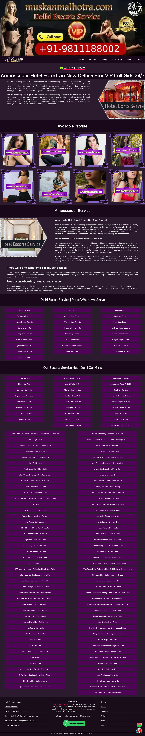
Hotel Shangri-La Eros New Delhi (35, 587)
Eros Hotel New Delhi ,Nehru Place (108, 693)
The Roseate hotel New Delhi (35, 534)
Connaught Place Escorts (72, 345)
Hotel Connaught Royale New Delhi (107, 616)
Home (81, 59)
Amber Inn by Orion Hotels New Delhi (107, 545)
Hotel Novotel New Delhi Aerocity (35, 528)
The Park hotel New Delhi (35, 551)
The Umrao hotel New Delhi (107, 451)
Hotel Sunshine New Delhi (107, 475)
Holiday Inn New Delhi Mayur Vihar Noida (107, 634)
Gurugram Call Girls (24, 390)
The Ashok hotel (35, 640)
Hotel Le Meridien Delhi (107, 663)
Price (129, 59)
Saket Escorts (72, 310)
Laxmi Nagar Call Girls (121, 402)
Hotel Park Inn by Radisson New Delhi (107, 433)
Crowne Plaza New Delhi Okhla (35, 622)
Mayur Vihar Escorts (72, 328)
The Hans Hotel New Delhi (108, 498)
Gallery (104, 59)
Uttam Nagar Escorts (24, 351)
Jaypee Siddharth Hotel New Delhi (108, 469)
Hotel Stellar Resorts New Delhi (108, 516)
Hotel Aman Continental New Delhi (107, 557)
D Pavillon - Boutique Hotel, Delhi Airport (35, 675)
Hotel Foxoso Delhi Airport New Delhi (107, 457)
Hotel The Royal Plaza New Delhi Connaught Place (107, 439)
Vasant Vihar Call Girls (72, 378)
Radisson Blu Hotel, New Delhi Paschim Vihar (35, 598)
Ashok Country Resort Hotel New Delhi (108, 504)
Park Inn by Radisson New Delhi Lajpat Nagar (107, 628)
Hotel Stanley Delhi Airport (107, 622)
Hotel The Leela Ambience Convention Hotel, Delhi (35, 498)
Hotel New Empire (35, 663)
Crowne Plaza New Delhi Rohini (108, 587)
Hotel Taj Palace (35, 439)
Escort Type (117, 59)
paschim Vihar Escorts (121, 351)
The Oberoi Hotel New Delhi (107, 681)
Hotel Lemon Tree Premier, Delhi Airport (35, 669)
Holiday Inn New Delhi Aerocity (107, 486)
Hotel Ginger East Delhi (107, 640)
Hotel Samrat (35, 657)
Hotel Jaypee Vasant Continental (35, 604)
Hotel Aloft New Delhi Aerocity (107, 510)
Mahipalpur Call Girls (24, 407)
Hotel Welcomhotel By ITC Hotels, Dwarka (35, 475)
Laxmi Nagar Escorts (120, 334)
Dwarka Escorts (24, 328)
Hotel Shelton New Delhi (108, 528)
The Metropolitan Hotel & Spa (35, 610)
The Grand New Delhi (35, 628)
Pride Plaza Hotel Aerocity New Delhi (35, 581)
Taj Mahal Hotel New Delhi (35, 539)
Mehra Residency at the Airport (35, 651)
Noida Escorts (24, 310)
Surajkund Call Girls (72, 413)
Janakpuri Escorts (24, 345)
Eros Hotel (35, 504)
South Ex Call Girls (121, 390)
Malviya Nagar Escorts (121, 328)
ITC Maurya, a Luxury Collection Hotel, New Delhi (35, 569)
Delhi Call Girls (24, 378)
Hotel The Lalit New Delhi (35, 486)
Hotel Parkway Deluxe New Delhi (107, 581)
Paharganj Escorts (120, 310)
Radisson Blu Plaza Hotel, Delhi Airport (35, 445)
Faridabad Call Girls (121, 378)
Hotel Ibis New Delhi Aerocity (35, 681)
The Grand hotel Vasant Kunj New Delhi (108, 645)
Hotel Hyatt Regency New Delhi (107, 651)
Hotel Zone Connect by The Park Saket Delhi (107, 657)
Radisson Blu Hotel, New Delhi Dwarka (35, 592)
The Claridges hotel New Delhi (35, 545)
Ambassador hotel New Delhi (35, 557)
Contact (139, 59)
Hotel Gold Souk (35, 645)
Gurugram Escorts (24, 316)
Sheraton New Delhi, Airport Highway (107, 575)
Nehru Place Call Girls (24, 413)
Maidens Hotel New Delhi (107, 551)
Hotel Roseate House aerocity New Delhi (107, 463)
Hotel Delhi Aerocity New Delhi (107, 522)
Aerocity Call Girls (121, 413)
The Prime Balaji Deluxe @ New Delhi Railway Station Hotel (107, 569)
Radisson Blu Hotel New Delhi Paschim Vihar (107, 687)
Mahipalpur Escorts (24, 334)
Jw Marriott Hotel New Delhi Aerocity (35, 687)
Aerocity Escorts (121, 345)
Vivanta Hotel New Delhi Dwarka (35, 457)
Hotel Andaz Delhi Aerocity (35, 522)
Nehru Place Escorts (24, 340)
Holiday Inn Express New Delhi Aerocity (107, 492)
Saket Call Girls (24, 419)
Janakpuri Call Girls (121, 419)
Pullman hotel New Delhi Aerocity (35, 516)
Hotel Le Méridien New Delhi (35, 492)
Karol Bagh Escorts (72, 334)
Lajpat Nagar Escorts (24, 322)
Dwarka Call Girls (24, 402)
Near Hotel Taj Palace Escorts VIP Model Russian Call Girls (35, 433)
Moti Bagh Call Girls (72, 419)
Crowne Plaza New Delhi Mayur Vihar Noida (108, 563)
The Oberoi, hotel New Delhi (35, 451)
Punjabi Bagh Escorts (121, 340)
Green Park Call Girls (72, 402)
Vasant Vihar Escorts (72, 316)
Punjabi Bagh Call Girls (121, 396)
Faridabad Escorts (24, 357)
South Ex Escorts (73, 351)
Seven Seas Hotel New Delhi (107, 445)
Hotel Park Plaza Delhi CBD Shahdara (107, 598)
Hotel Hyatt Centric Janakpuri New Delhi (35, 575)
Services (92, 59)
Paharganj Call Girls (72, 407)
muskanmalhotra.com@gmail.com (76, 716)
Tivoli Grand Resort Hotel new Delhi (107, 481)
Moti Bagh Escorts (120, 322)
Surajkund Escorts (121, 316)
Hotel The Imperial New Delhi (108, 675)
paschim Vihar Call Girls (121, 407)
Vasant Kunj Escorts (72, 322)
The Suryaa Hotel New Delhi (35, 469)
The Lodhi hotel (35, 563)
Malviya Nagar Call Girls (120, 425)
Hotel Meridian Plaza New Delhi (108, 534)
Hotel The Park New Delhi (107, 669)
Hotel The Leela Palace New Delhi (35, 481)
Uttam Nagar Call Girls (73, 425)
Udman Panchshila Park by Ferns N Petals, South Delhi (107, 592)
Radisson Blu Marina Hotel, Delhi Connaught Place (107, 604)
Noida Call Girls (24, 384)
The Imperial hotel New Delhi (35, 510)
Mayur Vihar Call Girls (72, 390)
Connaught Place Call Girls (121, 384)
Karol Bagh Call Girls (73, 396)
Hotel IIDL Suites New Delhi (35, 634)
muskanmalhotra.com (60, 704)
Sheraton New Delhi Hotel (35, 616)
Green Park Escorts (72, 340)
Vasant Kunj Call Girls (72, 384)
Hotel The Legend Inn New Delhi (107, 610)
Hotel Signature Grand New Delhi (107, 539)
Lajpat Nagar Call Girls (24, 396)
